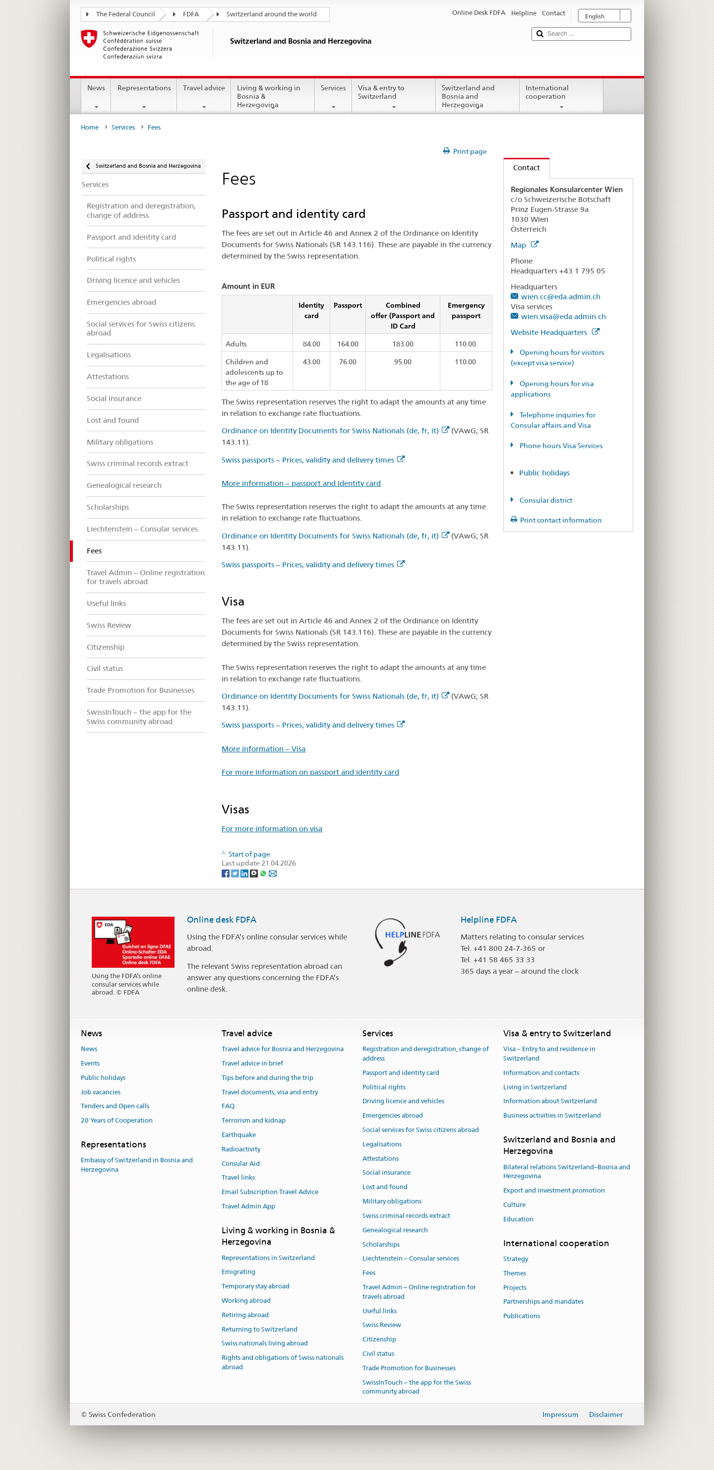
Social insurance (386, 1173)
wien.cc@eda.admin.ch (560, 296)
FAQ (228, 1106)
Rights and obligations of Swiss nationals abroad (283, 1362)
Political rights (384, 1087)
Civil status (378, 1353)
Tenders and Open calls (115, 1106)
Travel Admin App (248, 1206)
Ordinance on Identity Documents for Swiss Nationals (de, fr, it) (335, 430)
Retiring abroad (245, 1315)
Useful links (379, 1311)
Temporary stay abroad (256, 1286)
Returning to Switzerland (260, 1329)
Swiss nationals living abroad (265, 1343)
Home (90, 127)
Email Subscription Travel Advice (270, 1192)
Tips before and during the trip (267, 1077)
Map (524, 245)
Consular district (545, 500)
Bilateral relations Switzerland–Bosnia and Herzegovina (566, 1171)
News (96, 97)
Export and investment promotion (554, 1191)
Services (333, 97)
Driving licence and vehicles (403, 1101)
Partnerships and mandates (543, 1302)
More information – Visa (263, 748)
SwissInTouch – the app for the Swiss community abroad (416, 1387)
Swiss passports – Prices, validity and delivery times (313, 460)
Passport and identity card (400, 1072)
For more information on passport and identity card (310, 772)
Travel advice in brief (252, 1063)
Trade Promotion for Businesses (409, 1368)
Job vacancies (100, 1092)
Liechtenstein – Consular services (410, 1259)
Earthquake (239, 1134)
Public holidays (544, 472)
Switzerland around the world (272, 14)
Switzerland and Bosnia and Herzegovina (477, 98)
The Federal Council (125, 14)
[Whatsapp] (264, 872)
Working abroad (246, 1300)
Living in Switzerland (535, 1087)
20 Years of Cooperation (117, 1120)
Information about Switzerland (550, 1101)
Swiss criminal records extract (406, 1215)
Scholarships (381, 1244)
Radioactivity (241, 1149)
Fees (368, 1272)
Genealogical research (395, 1230)
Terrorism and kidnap (254, 1120)
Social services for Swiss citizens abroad (420, 1130)
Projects (515, 1287)
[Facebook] (226, 872)
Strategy (515, 1259)
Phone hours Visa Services (560, 446)
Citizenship (379, 1339)
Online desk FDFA (221, 920)
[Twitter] (235, 872)
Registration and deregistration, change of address (425, 1053)
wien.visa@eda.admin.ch (563, 316)
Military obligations (391, 1201)
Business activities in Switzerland (552, 1115)
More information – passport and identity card (301, 483)
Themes (514, 1273)
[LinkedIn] (245, 872)
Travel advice (204, 97)
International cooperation (561, 97)
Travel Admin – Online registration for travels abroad (419, 1291)
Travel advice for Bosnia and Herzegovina (283, 1049)
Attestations (380, 1158)
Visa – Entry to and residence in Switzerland (549, 1053)
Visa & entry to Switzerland (394, 97)
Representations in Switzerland (268, 1258)
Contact (522, 167)
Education (518, 1219)
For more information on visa (272, 828)
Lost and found (385, 1187)
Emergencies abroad (392, 1115)
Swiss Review (381, 1325)
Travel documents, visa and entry (270, 1092)
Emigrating (238, 1272)
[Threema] (254, 872)
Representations (144, 97)
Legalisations (382, 1144)
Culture (514, 1204)
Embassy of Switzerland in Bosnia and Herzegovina (137, 1165)
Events (90, 1063)
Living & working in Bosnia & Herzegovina (273, 98)
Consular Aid (241, 1163)
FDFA (191, 14)
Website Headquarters (555, 332)
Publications (521, 1316)
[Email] (273, 872)
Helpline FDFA (489, 920)
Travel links (238, 1178)
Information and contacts (541, 1072)
